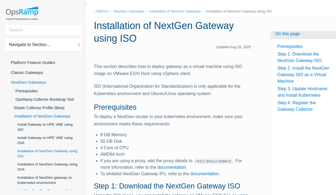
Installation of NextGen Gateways (42, 116)
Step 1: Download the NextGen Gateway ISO (299, 57)
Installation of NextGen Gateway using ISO (47, 153)
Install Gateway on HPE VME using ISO (45, 127)
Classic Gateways (27, 72)
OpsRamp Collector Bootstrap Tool (44, 99)
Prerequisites (26, 91)
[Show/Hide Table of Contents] (85, 5)
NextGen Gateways (28, 82)
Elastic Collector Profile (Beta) (39, 108)
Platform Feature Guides (33, 62)
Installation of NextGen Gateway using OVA (47, 167)
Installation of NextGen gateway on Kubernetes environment (44, 180)
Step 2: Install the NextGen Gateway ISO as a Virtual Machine (303, 74)
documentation (173, 167)
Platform (103, 11)
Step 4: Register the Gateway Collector (296, 106)
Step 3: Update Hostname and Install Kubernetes (302, 92)
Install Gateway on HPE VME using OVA (45, 140)
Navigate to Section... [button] (29, 44)
